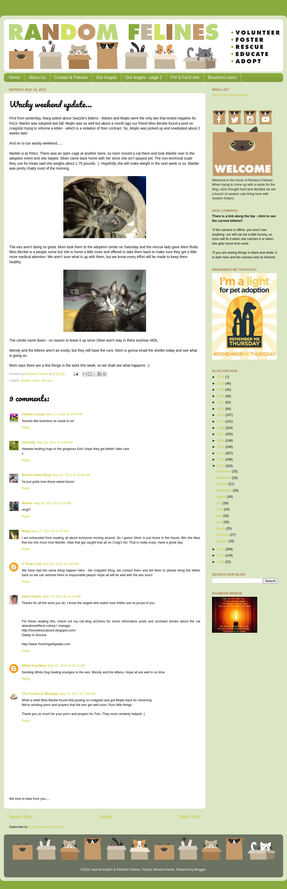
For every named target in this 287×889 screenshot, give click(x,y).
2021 (221, 409)
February (223, 535)
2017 (221, 434)
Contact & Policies (71, 77)
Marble (26, 380)
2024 (221, 389)
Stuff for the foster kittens (230, 95)
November (224, 478)
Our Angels (106, 77)
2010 (221, 555)
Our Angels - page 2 (143, 77)
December (224, 471)
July (219, 503)
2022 (221, 402)
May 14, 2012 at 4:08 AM (54, 442)
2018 (221, 428)
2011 (221, 549)
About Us (37, 77)
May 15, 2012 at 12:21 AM (66, 665)
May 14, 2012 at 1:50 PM (61, 564)
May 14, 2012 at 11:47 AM (50, 531)
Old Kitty (28, 442)
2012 (221, 466)
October (222, 484)
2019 (221, 421)
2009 (221, 562)
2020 (221, 415)
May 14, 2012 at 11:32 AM (52, 503)
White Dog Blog (34, 665)
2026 (221, 377)
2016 (221, 440)
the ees (47, 380)
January (222, 541)
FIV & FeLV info (185, 77)
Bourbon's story (222, 77)
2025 (221, 383)
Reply (26, 427)
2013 (221, 459)
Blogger (200, 869)
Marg (25, 531)
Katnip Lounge (33, 414)
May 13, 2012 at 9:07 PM (64, 414)
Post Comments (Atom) (46, 827)
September (224, 490)
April (219, 522)
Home (14, 77)
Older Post (189, 816)
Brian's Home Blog (36, 475)
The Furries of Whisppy (40, 694)
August (221, 497)
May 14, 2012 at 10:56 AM (71, 475)
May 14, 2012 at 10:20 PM (62, 596)
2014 (221, 453)
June (220, 509)
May (219, 516)
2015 (221, 447)
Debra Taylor (31, 596)
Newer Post (21, 816)
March (221, 528)
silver (36, 380)
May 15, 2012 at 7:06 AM (77, 694)
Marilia (27, 503)
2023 (221, 396)
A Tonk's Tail (31, 564)
